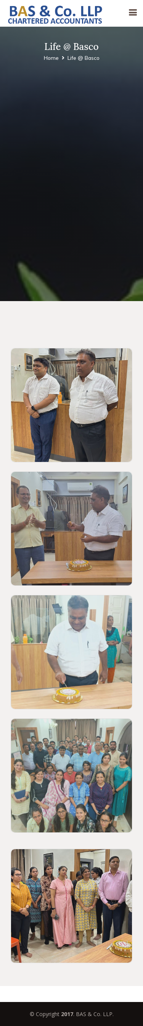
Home (51, 58)
